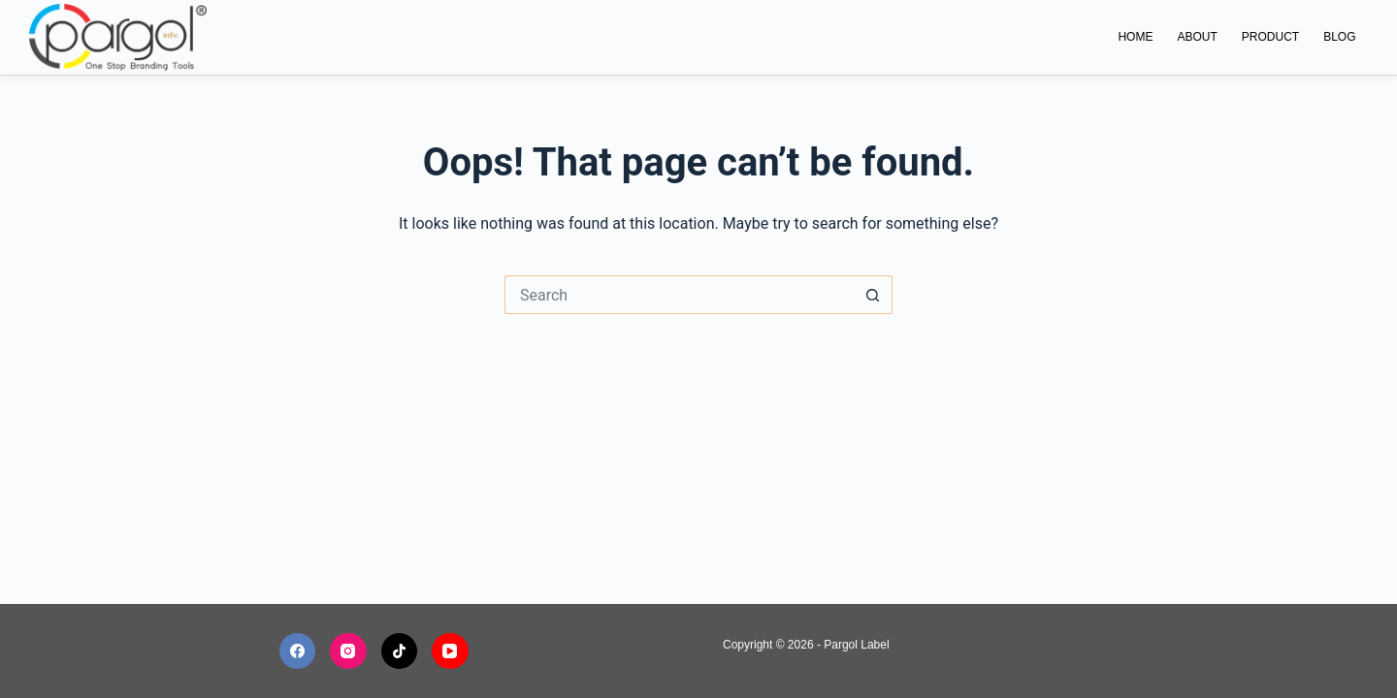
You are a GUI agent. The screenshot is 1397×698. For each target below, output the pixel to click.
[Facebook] (297, 651)
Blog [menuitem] (1339, 37)
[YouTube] (450, 651)
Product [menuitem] (1270, 37)
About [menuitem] (1197, 37)
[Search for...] (679, 294)
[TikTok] (399, 651)
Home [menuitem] (1135, 37)
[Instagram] (348, 651)
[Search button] (873, 294)
